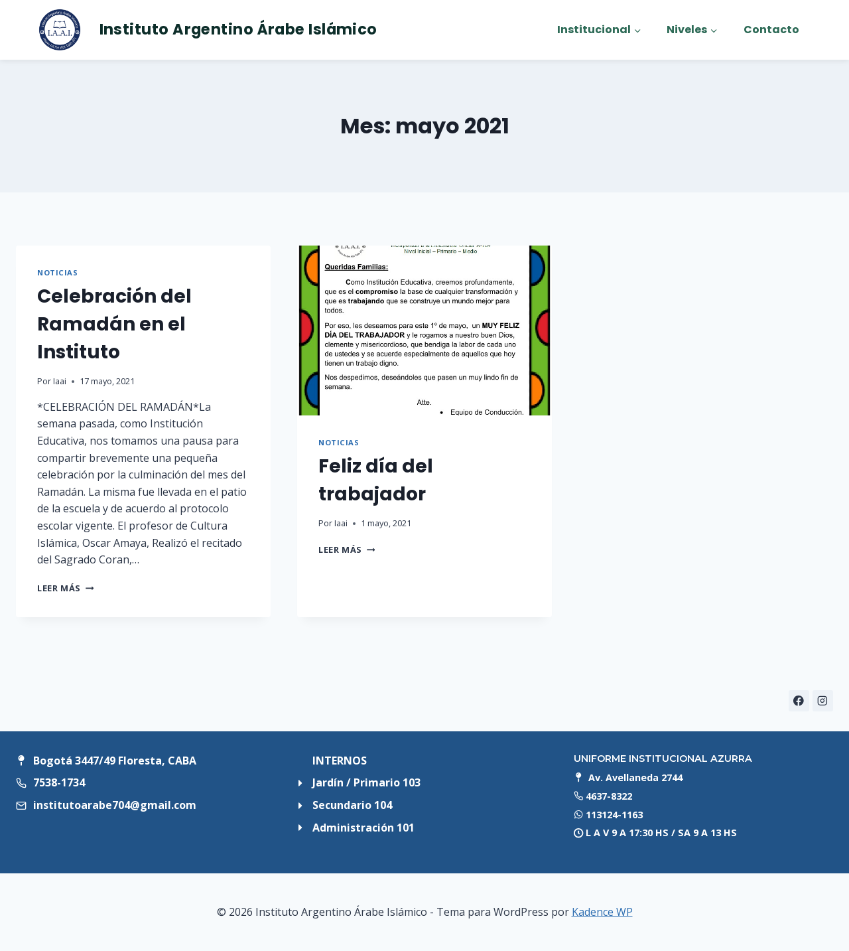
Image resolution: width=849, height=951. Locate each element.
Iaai (59, 381)
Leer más (65, 588)
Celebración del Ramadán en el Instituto (114, 324)
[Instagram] (823, 700)
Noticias (57, 272)
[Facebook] (799, 700)
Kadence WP (602, 912)
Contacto (771, 29)
